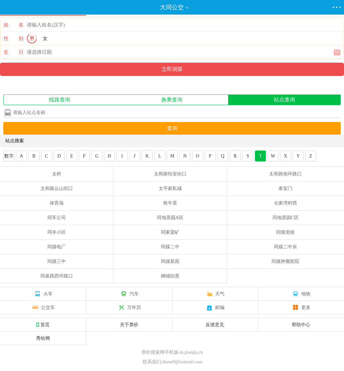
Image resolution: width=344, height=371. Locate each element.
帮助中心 (301, 324)
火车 (43, 293)
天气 (214, 293)
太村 (56, 173)
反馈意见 (215, 324)
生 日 (14, 52)
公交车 (43, 307)
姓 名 (14, 25)
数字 (9, 156)
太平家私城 (170, 188)
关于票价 (129, 324)
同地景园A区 (170, 217)
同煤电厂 (56, 246)
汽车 (129, 293)
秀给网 (43, 338)
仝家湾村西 (285, 203)
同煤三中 (56, 261)
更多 (301, 307)
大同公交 (172, 7)
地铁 (301, 293)
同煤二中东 (285, 246)
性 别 (14, 38)
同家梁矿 (170, 232)
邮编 (214, 307)
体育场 (57, 203)
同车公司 (56, 217)
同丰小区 (56, 232)
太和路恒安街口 (170, 173)
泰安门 (285, 188)
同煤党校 (285, 232)
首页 (43, 324)
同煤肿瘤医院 (285, 261)
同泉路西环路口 (56, 276)
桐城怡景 (170, 276)
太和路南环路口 (285, 173)
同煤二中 (170, 246)
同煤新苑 (170, 261)
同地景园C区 (285, 217)
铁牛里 (170, 203)
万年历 (129, 307)
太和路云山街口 (56, 188)
